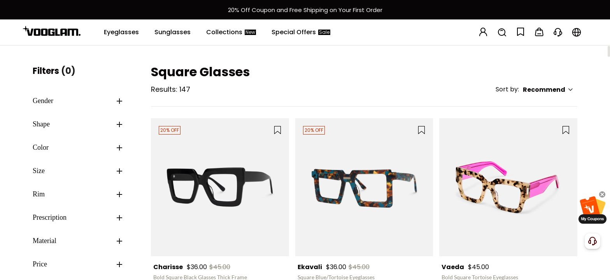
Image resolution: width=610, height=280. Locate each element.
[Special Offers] (301, 32)
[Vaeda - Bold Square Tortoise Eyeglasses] (508, 187)
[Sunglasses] (172, 32)
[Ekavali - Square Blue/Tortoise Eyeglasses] (364, 187)
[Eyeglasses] (121, 32)
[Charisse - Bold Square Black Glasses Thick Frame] (220, 187)
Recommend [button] (548, 89)
